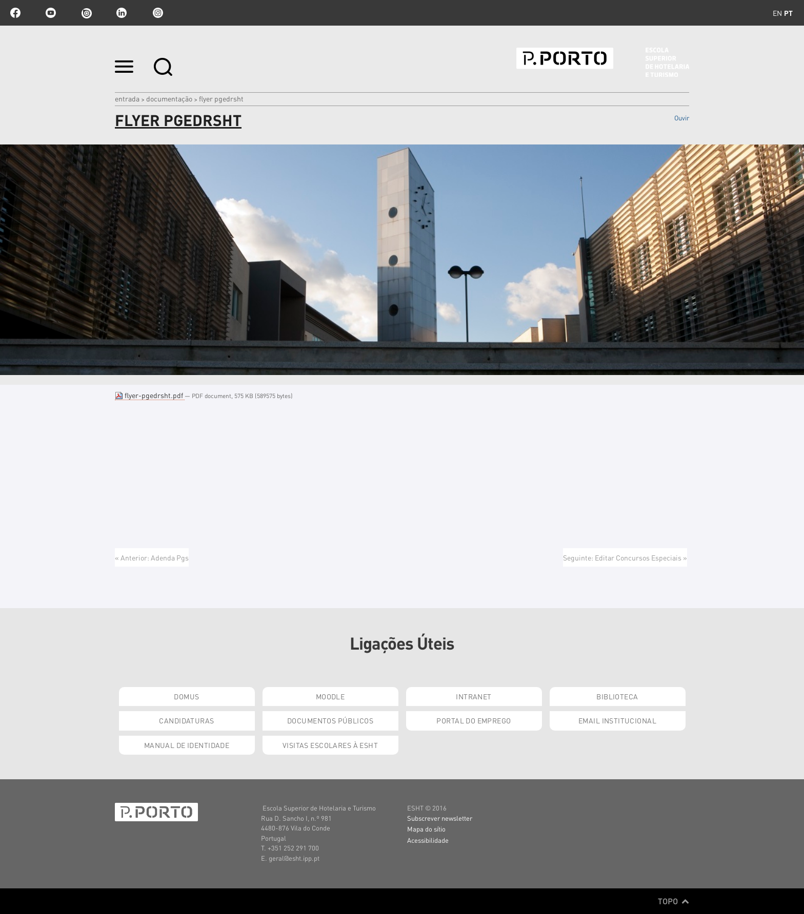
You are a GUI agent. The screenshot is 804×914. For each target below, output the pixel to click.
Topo (673, 901)
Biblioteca (617, 696)
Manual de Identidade (186, 745)
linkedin (121, 13)
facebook (15, 13)
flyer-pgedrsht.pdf (150, 395)
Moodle (330, 696)
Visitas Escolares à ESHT (330, 745)
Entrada (127, 98)
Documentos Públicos (330, 720)
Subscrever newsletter (439, 818)
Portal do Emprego (473, 720)
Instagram (157, 13)
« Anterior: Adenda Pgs (152, 557)
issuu (86, 13)
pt (788, 12)
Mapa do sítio (426, 828)
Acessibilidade (428, 840)
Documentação (169, 98)
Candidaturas (186, 720)
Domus (186, 696)
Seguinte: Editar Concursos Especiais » (625, 557)
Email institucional (617, 720)
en (777, 12)
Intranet (473, 696)
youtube (51, 13)
